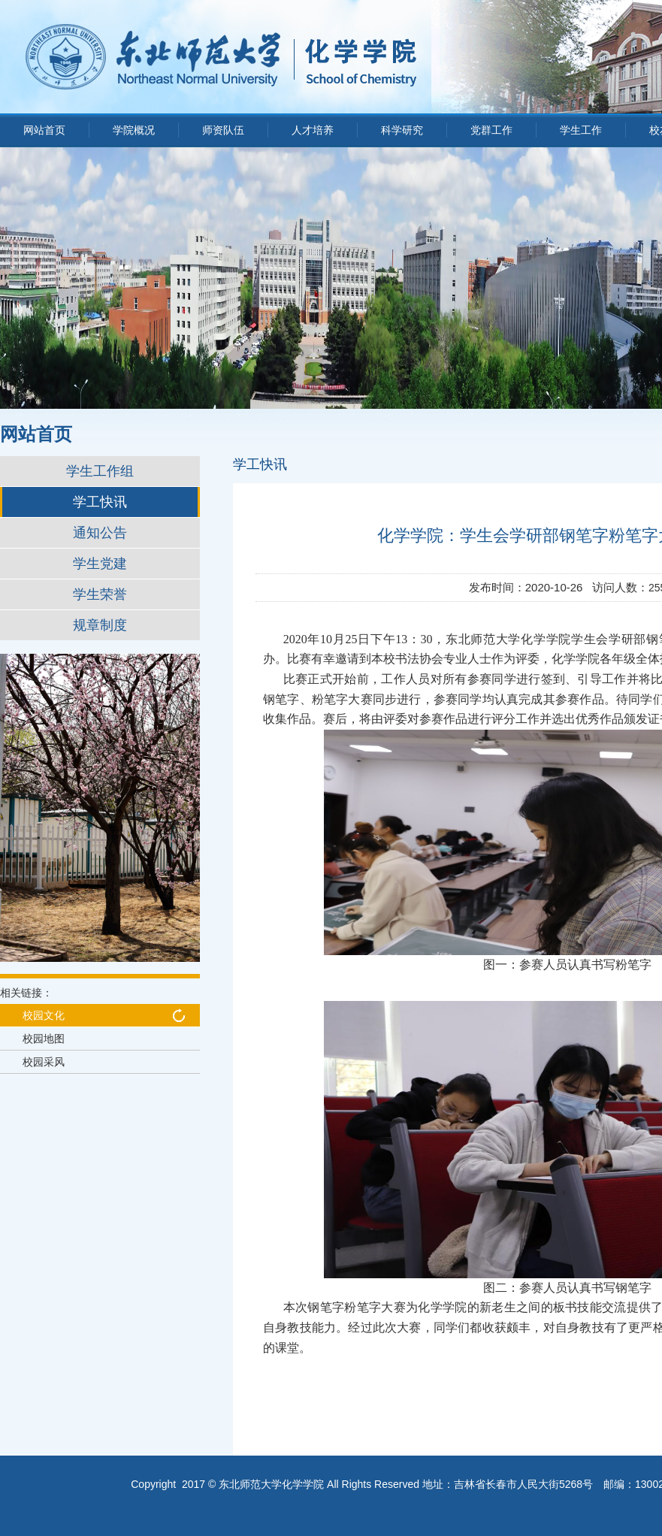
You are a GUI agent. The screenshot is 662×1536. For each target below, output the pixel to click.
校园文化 (44, 1015)
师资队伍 (223, 130)
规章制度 (100, 625)
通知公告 (100, 532)
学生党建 (100, 563)
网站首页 (44, 130)
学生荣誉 (100, 594)
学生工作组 (100, 471)
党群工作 (491, 130)
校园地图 (44, 1039)
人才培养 (313, 130)
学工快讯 (100, 501)
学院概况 (134, 130)
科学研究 (402, 130)
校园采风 (44, 1062)
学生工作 (581, 130)
